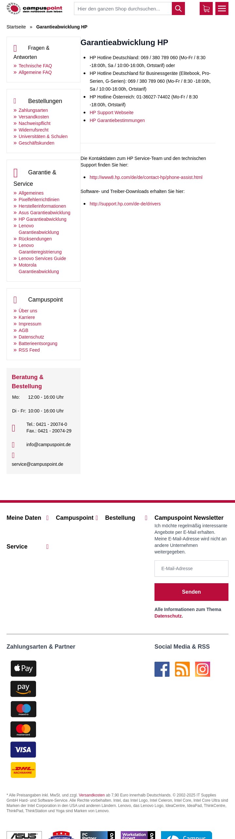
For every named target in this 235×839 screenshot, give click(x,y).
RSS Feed (29, 350)
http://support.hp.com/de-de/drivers (125, 203)
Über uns (28, 310)
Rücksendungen (35, 238)
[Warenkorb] (206, 8)
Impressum (30, 323)
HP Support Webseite (112, 112)
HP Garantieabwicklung (42, 219)
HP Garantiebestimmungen (117, 120)
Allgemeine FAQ (35, 72)
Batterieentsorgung (38, 343)
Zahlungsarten (33, 110)
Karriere (27, 317)
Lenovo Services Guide (42, 258)
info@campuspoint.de (49, 444)
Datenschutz (31, 337)
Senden (191, 592)
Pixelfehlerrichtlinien (39, 199)
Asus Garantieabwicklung (44, 212)
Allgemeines (31, 193)
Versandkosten (34, 116)
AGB (23, 330)
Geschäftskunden (36, 143)
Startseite (16, 26)
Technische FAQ (35, 65)
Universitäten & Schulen (43, 136)
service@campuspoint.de (37, 464)
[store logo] (34, 8)
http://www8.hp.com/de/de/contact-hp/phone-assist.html (146, 177)
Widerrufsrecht (33, 129)
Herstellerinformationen (42, 206)
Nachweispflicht (34, 123)
